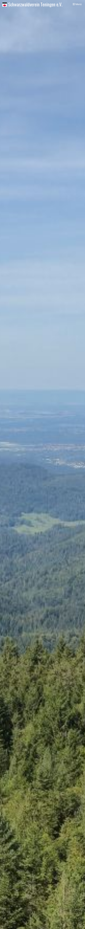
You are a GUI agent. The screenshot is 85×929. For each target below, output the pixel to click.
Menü (77, 4)
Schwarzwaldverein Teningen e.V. (35, 4)
